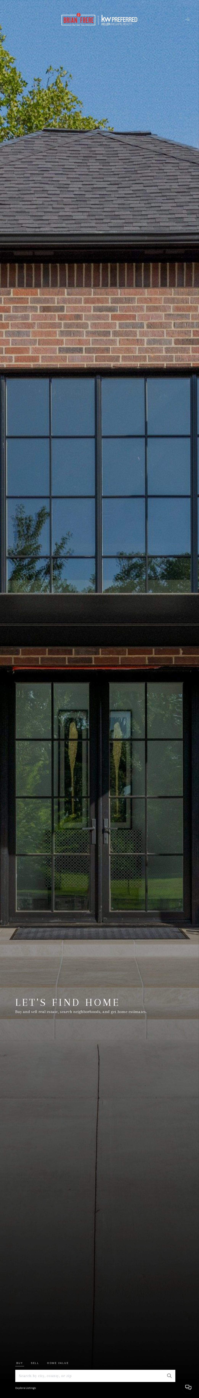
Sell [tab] (35, 1363)
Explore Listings (25, 1388)
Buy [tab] (19, 1363)
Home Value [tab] (58, 1363)
